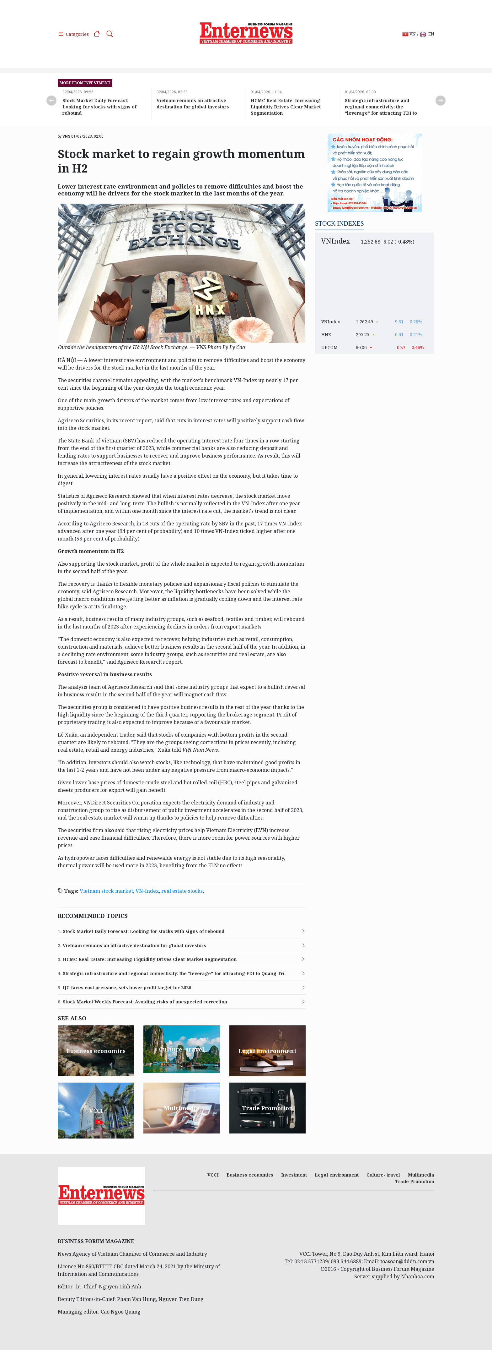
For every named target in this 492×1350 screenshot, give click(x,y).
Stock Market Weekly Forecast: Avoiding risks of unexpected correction (142, 1002)
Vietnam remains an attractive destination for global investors (193, 103)
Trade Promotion (414, 1181)
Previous (51, 100)
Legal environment (337, 1175)
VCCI (213, 1175)
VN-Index (147, 890)
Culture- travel (383, 1175)
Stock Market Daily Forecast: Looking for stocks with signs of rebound (99, 106)
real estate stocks (182, 890)
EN (427, 34)
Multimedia (421, 1175)
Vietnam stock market (106, 890)
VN (409, 34)
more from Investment (85, 82)
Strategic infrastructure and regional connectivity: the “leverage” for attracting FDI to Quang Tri (381, 109)
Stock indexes (339, 223)
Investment (294, 1175)
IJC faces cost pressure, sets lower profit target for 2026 (124, 988)
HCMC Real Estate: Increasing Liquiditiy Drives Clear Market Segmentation (286, 106)
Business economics (250, 1175)
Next (440, 100)
